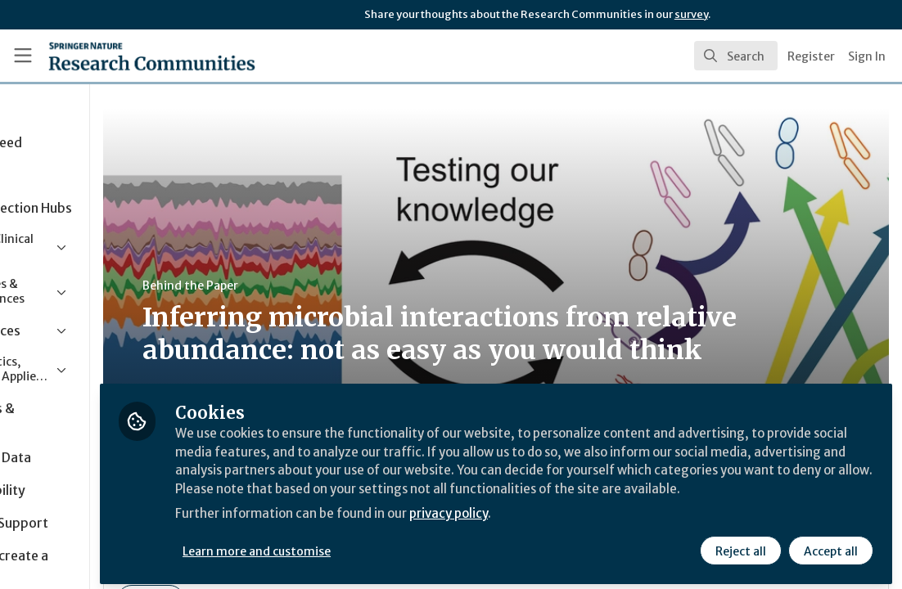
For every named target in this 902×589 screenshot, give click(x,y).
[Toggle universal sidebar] (23, 56)
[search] (736, 55)
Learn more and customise (377, 545)
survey (691, 14)
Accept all (830, 545)
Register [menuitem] (811, 56)
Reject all (740, 545)
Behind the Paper (310, 285)
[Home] (125, 56)
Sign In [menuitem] (867, 56)
